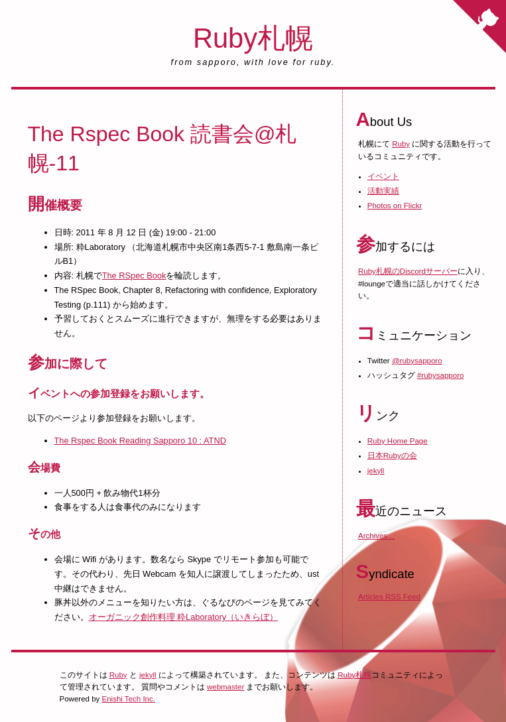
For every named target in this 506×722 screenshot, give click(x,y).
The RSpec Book (134, 275)
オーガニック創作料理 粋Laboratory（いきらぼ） (184, 617)
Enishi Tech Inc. (128, 699)
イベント (383, 176)
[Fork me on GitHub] (479, 26)
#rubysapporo (440, 375)
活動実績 (383, 191)
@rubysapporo (417, 361)
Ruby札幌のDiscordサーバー (408, 271)
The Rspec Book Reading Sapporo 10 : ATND (140, 441)
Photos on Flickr (394, 206)
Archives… (376, 536)
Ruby (401, 144)
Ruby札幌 (253, 38)
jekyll (376, 471)
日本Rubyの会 (392, 455)
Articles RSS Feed (389, 597)
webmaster (225, 687)
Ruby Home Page (397, 441)
